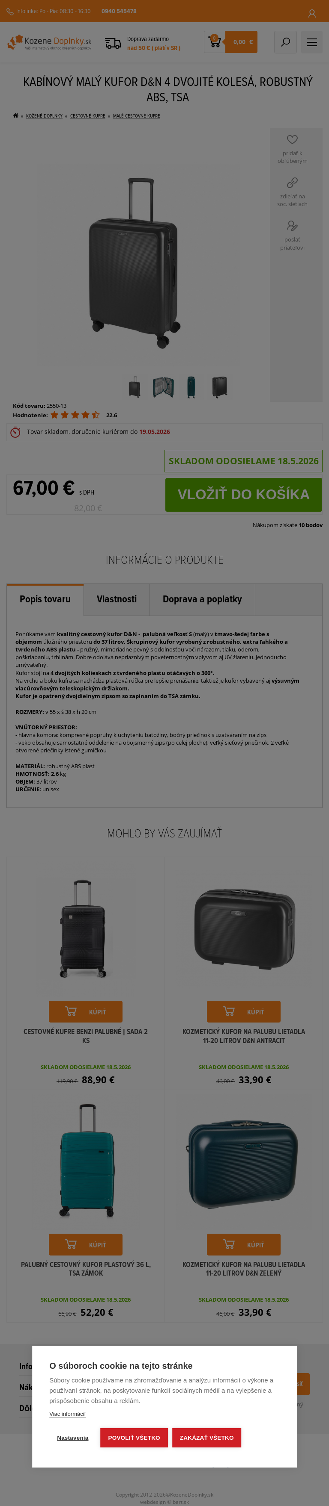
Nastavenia (72, 1438)
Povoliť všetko (134, 1438)
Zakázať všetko (207, 1438)
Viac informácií (67, 1414)
